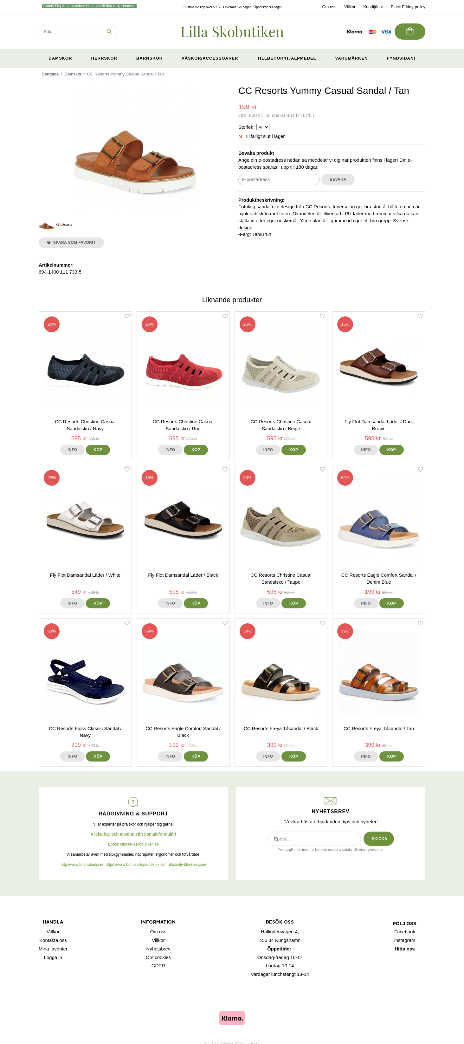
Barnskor (149, 58)
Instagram (405, 940)
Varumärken (351, 58)
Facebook (404, 931)
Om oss (329, 6)
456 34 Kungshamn (279, 940)
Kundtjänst (373, 6)
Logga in (53, 957)
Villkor (349, 6)
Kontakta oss (53, 940)
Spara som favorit (71, 242)
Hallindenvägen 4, (280, 931)
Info (72, 450)
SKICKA (379, 839)
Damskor (60, 58)
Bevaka (338, 179)
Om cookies (158, 957)
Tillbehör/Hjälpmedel (286, 58)
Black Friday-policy (408, 6)
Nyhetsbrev (158, 948)
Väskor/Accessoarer (210, 58)
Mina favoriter (53, 948)
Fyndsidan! (401, 58)
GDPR (158, 965)
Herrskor (104, 58)
